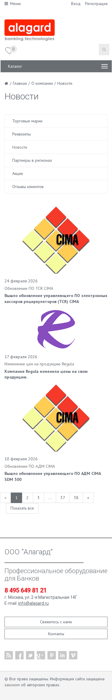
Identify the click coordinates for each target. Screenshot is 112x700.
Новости (19, 147)
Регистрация (96, 3)
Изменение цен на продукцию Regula (39, 364)
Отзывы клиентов (28, 186)
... (50, 497)
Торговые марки (27, 121)
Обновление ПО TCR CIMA (28, 288)
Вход (76, 3)
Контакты (56, 633)
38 (76, 497)
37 (62, 497)
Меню (12, 3)
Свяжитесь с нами (56, 621)
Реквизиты (21, 134)
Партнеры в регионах (32, 160)
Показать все (22, 508)
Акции (17, 173)
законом (12, 684)
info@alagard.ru (33, 603)
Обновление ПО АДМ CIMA (29, 466)
